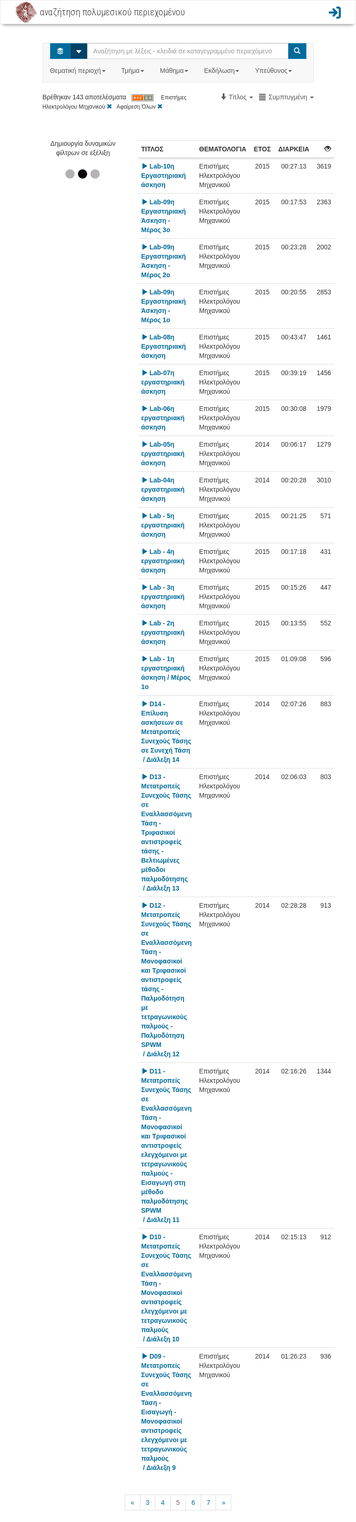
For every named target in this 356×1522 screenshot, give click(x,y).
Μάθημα (175, 70)
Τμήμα (133, 70)
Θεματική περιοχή (79, 70)
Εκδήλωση (222, 70)
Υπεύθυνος (274, 70)
